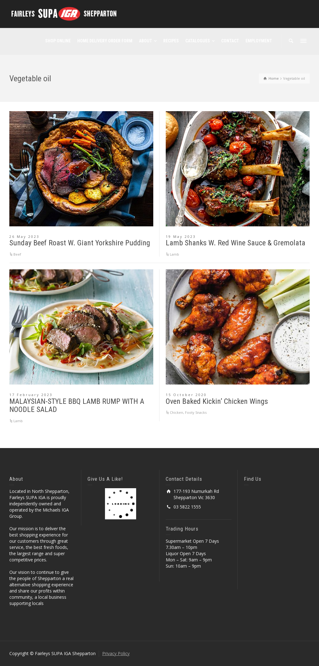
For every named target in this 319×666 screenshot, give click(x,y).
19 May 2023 (181, 236)
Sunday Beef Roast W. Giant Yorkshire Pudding (79, 243)
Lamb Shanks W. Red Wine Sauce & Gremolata (235, 243)
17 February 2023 (31, 394)
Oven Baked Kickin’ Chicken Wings (217, 401)
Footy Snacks (196, 412)
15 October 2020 (186, 394)
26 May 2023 (24, 236)
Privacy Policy (116, 653)
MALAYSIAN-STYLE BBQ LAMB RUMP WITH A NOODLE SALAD (76, 405)
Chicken (176, 412)
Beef (17, 254)
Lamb (174, 254)
